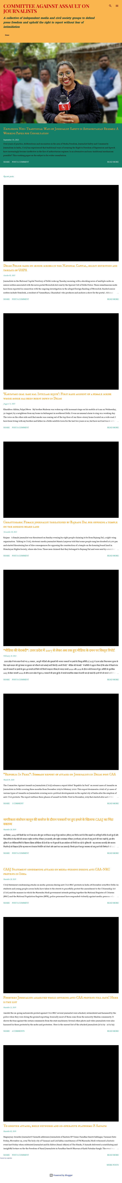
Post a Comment (20, 162)
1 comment (18, 803)
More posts (113, 1165)
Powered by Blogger (61, 1175)
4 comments (18, 1031)
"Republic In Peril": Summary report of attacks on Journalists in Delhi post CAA (59, 774)
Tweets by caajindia (6, 1158)
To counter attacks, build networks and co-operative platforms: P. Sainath (55, 1126)
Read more (113, 162)
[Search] (110, 5)
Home (7, 35)
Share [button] (6, 162)
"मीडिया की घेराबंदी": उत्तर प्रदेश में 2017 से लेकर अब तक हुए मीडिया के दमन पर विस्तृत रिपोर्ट (59, 650)
